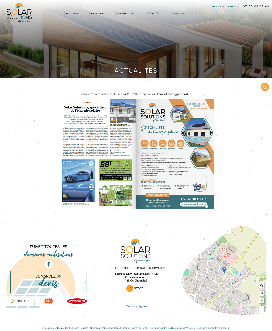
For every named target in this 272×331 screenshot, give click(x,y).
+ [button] (262, 308)
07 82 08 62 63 (256, 6)
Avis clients (178, 13)
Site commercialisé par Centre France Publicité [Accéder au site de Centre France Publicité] (65, 328)
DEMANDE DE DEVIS (225, 6)
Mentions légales (136, 306)
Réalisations (98, 13)
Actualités (152, 13)
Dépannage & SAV (125, 13)
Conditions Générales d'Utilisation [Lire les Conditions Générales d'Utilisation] (213, 328)
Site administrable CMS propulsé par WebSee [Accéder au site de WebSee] (172, 328)
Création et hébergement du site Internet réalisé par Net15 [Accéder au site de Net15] (119, 328)
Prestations (72, 13)
